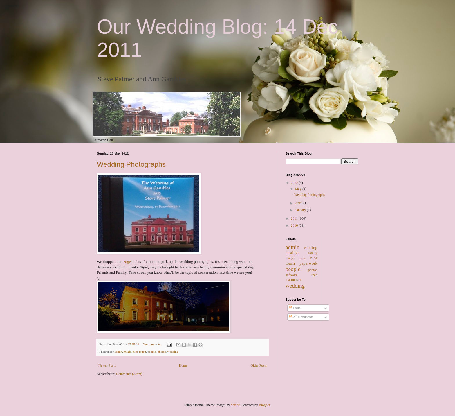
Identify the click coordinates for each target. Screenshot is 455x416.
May (298, 189)
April (299, 203)
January (301, 210)
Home (183, 365)
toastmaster (293, 280)
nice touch (139, 351)
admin (118, 351)
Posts (294, 308)
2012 (295, 183)
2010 (295, 225)
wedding (172, 351)
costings (292, 252)
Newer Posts (107, 365)
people (151, 351)
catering (310, 247)
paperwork (308, 263)
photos (162, 351)
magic (127, 351)
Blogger (264, 405)
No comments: (152, 344)
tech (314, 275)
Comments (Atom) (129, 374)
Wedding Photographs (131, 164)
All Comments (301, 317)
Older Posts (258, 365)
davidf (235, 405)
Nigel (127, 261)
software (291, 275)
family (312, 253)
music (302, 258)
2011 (295, 218)
